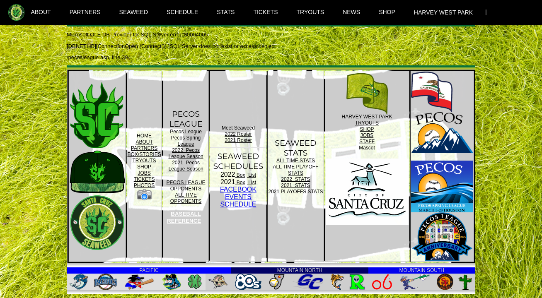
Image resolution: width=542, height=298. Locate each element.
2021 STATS (295, 185)
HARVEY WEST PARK (443, 12)
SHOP (387, 12)
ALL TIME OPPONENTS (185, 198)
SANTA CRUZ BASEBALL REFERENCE (185, 214)
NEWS (351, 12)
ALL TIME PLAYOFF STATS (296, 170)
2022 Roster (238, 134)
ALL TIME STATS (295, 160)
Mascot (367, 148)
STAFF (367, 141)
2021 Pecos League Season (186, 166)
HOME (144, 136)
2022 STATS (295, 179)
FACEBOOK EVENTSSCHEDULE (238, 197)
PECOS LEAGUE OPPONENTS (186, 186)
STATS (226, 12)
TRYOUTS (310, 12)
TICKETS (265, 12)
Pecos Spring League (186, 141)
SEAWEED (133, 12)
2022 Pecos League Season (186, 153)
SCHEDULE (182, 12)
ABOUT (41, 12)
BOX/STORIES (144, 154)
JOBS (144, 173)
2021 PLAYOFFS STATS (295, 192)
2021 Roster (238, 140)
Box (240, 175)
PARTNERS (85, 12)
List (251, 175)
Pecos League (186, 132)
